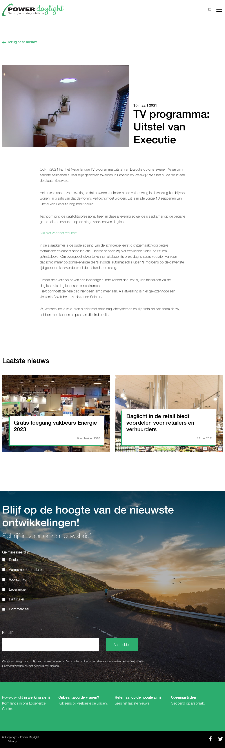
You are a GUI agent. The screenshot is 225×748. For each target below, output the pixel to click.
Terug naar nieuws (22, 42)
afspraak (197, 703)
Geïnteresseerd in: (16, 552)
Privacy (12, 741)
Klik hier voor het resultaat (59, 233)
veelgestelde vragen (92, 703)
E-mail (7, 633)
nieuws (144, 703)
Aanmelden (122, 645)
